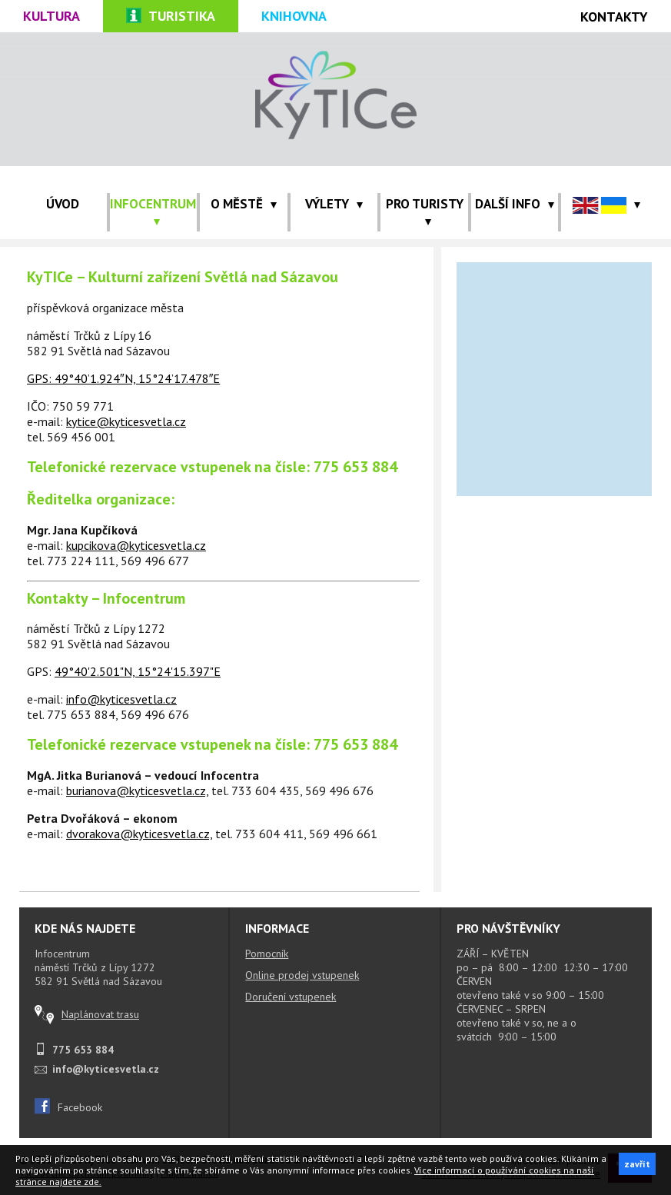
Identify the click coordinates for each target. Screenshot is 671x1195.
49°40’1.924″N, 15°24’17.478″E (137, 378)
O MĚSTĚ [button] (244, 203)
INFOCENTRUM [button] (153, 210)
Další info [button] (514, 203)
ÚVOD (62, 203)
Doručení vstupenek (290, 997)
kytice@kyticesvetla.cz (126, 421)
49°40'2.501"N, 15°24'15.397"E (138, 671)
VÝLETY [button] (334, 203)
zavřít (637, 1164)
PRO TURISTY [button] (424, 210)
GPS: (41, 378)
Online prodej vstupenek (302, 975)
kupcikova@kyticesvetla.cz (136, 545)
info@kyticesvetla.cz (121, 699)
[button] (606, 204)
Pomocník (266, 953)
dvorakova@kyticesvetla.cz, (139, 833)
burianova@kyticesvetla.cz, (137, 790)
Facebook (68, 1107)
